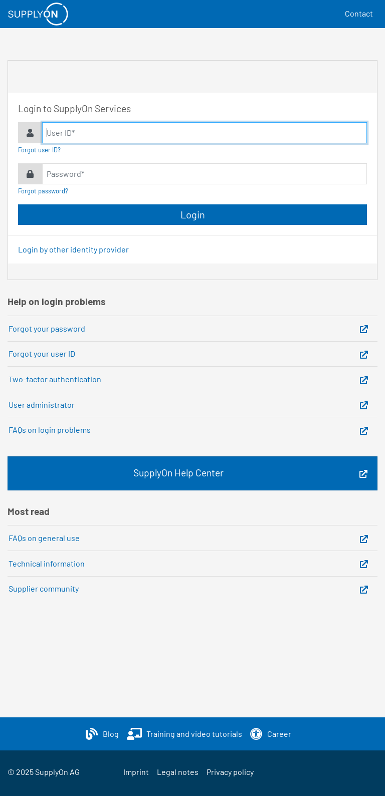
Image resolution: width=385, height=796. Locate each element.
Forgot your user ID (42, 353)
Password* (65, 173)
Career (279, 733)
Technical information (47, 563)
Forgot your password (47, 328)
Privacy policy (230, 771)
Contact (359, 13)
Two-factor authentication (55, 379)
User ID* (61, 132)
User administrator (42, 404)
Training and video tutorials (194, 733)
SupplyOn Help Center (178, 472)
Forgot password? (43, 191)
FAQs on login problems (50, 429)
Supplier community (44, 588)
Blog (111, 733)
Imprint (136, 771)
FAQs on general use (44, 538)
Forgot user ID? (39, 150)
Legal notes (178, 771)
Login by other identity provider (73, 249)
